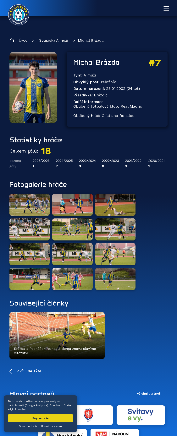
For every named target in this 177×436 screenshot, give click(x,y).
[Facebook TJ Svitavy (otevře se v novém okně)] (166, 393)
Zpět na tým (28, 321)
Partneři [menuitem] (140, 411)
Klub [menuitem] (104, 411)
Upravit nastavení (51, 426)
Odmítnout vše (28, 426)
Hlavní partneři (33, 343)
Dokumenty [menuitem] (120, 411)
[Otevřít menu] (166, 8)
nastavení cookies (142, 423)
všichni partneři (149, 343)
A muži (89, 75)
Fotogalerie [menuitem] (88, 411)
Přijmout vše (40, 418)
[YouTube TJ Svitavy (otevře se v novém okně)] (157, 393)
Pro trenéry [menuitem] (159, 411)
